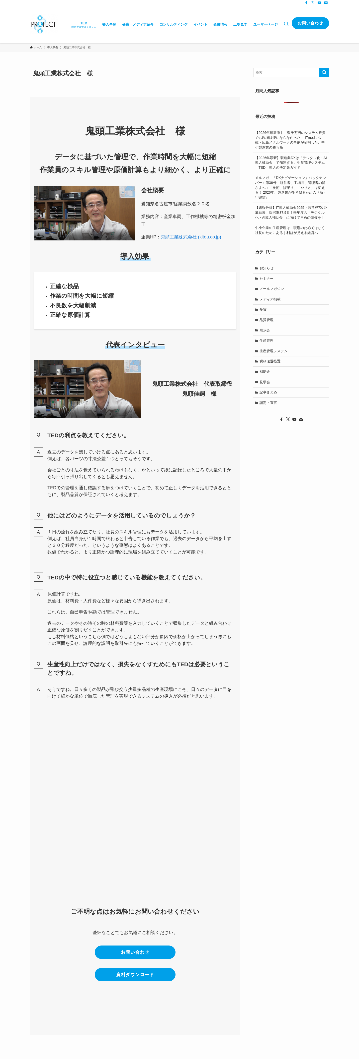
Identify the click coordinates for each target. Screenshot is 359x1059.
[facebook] (306, 2)
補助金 (265, 372)
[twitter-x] (313, 2)
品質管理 (266, 320)
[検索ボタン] (286, 24)
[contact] (326, 2)
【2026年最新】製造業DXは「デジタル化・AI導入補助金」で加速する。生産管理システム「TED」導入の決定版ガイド (291, 162)
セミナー (266, 278)
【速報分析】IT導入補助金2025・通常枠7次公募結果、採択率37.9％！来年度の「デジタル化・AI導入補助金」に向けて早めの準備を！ (291, 212)
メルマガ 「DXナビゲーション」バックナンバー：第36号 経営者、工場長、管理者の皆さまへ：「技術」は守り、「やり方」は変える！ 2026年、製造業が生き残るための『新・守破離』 (291, 187)
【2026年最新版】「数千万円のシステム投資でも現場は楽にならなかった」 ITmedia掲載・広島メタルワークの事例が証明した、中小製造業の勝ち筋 (290, 140)
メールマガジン (272, 289)
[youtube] (319, 2)
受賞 (263, 309)
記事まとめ (268, 392)
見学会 (265, 382)
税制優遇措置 (270, 361)
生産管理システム (273, 351)
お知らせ (266, 268)
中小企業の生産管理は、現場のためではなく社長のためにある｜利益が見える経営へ (290, 230)
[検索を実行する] (324, 72)
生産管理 (266, 340)
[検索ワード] (291, 72)
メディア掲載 (270, 299)
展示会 (265, 330)
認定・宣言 (268, 403)
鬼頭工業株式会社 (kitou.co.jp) (191, 236)
